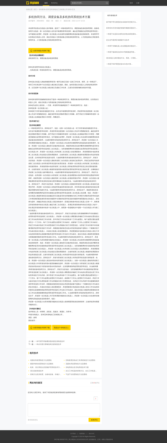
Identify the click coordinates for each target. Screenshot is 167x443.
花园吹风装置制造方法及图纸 (41, 360)
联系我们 (82, 433)
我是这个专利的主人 (61, 328)
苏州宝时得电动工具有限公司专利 (58, 9)
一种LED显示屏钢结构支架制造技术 (48, 344)
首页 (46, 3)
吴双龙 (49, 312)
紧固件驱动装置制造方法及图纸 (41, 364)
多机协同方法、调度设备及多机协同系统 (43, 58)
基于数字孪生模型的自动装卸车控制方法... (121, 22)
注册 (137, 3)
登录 (131, 3)
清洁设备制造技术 (36, 371)
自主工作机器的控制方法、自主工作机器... (81, 371)
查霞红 (62, 312)
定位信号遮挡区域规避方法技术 (117, 40)
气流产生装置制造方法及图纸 (76, 374)
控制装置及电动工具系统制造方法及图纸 (80, 360)
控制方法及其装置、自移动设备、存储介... (45, 374)
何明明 (42, 312)
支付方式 (91, 433)
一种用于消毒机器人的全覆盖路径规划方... (121, 46)
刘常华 (68, 312)
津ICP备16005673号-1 (61, 439)
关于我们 (73, 433)
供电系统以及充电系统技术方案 (77, 367)
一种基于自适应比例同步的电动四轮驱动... (121, 34)
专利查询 (42, 9)
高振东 (55, 312)
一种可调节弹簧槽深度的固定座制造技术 (50, 341)
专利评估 (54, 3)
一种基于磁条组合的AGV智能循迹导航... (121, 52)
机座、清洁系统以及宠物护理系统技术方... (45, 367)
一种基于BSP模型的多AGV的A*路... (119, 64)
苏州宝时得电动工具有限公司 (51, 315)
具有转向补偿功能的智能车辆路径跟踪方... (121, 28)
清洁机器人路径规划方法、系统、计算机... (121, 58)
